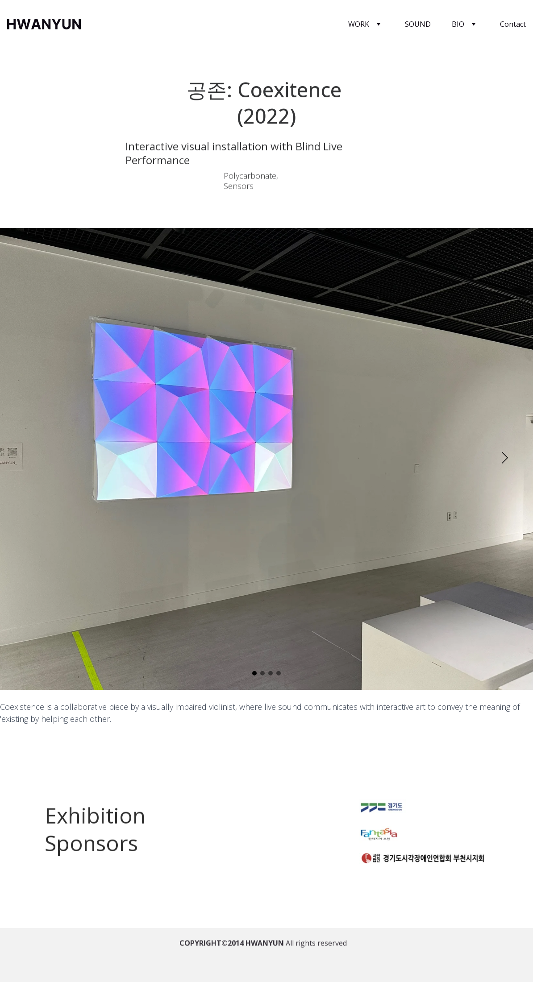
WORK (358, 24)
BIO (458, 24)
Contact (513, 24)
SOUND (418, 24)
